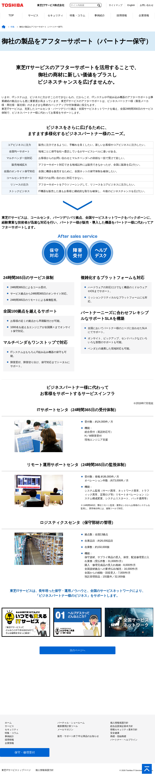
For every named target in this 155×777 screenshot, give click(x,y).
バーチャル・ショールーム (71, 722)
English (131, 5)
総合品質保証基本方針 (121, 726)
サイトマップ (115, 5)
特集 (13, 27)
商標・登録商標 (118, 736)
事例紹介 (99, 15)
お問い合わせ (146, 5)
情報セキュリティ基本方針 (123, 729)
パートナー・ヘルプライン (123, 739)
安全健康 (114, 733)
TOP (11, 15)
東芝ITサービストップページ (16, 770)
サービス (33, 15)
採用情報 (122, 15)
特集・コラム (77, 15)
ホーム (8, 722)
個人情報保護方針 (119, 722)
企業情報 (144, 15)
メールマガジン (65, 729)
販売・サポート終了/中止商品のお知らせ (78, 736)
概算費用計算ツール (67, 726)
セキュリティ (55, 15)
